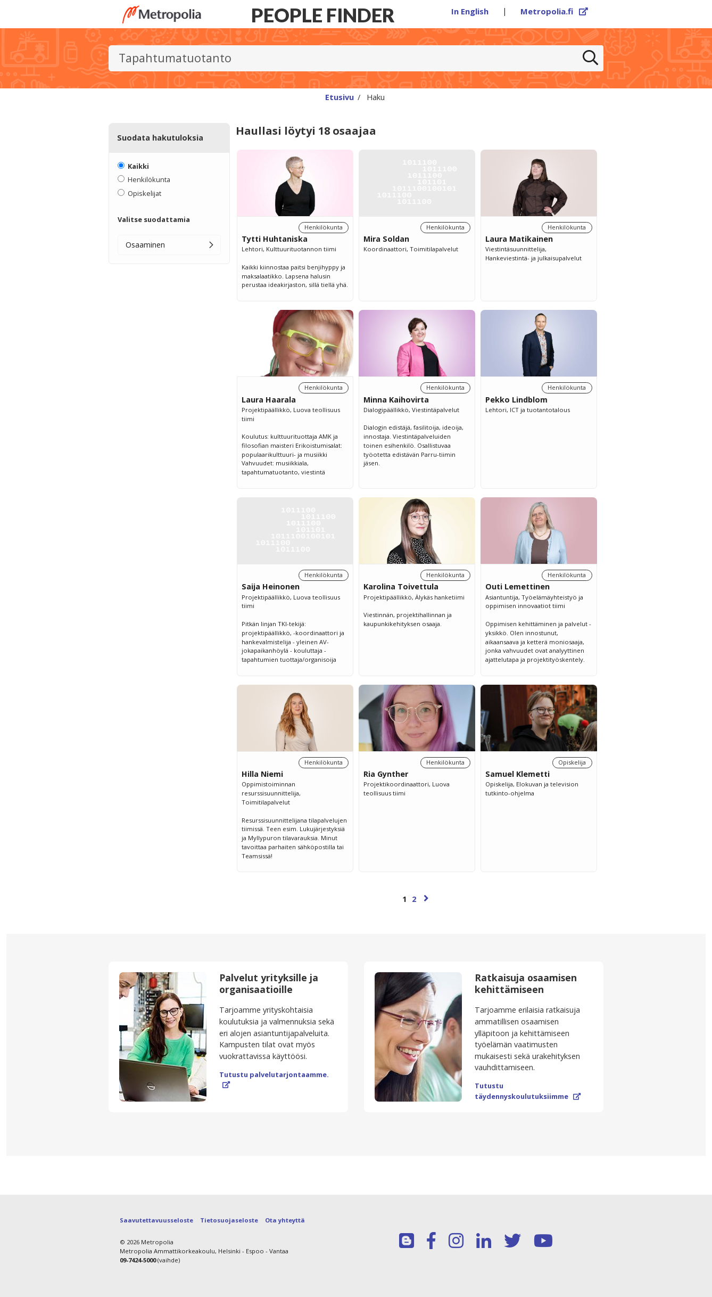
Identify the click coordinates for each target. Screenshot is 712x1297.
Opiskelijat (144, 193)
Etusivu (339, 97)
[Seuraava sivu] (426, 898)
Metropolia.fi (554, 11)
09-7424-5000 (138, 1260)
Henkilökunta (149, 179)
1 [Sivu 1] (404, 899)
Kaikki (138, 166)
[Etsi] (590, 58)
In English (470, 11)
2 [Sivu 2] (414, 899)
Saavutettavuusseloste (156, 1220)
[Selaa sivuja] (416, 904)
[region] (416, 539)
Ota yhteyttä (285, 1220)
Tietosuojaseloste (229, 1220)
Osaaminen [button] (145, 245)
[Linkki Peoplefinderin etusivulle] (161, 14)
